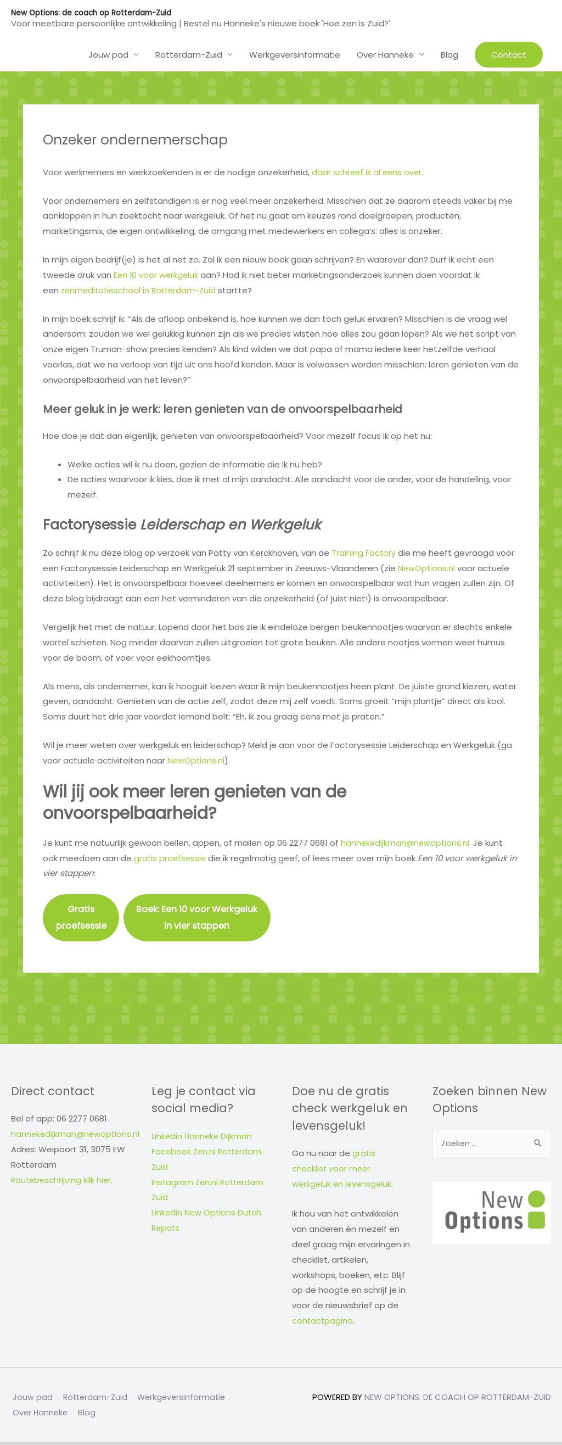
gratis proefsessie (171, 857)
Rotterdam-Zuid (188, 54)
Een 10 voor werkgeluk (157, 275)
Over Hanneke (385, 54)
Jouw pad (108, 54)
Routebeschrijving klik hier (62, 1183)
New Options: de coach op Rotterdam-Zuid (93, 12)
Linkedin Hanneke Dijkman (202, 1139)
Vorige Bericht (101, 1001)
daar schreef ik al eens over (368, 171)
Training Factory (363, 552)
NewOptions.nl (427, 567)
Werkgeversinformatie (294, 54)
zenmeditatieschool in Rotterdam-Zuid (141, 289)
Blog (449, 54)
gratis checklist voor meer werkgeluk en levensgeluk (343, 1172)
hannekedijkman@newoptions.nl (406, 843)
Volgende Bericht (454, 1001)
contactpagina (323, 1323)
